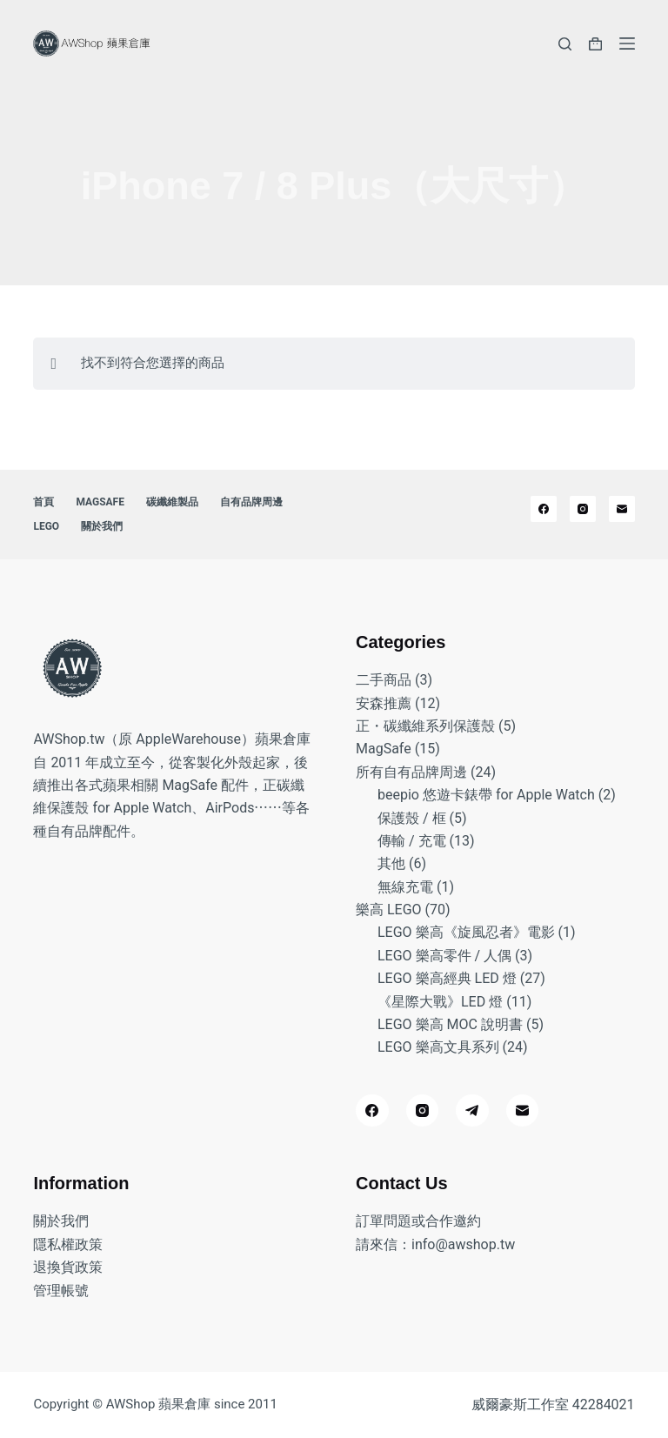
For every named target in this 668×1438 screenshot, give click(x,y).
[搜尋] (564, 43)
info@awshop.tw (463, 1244)
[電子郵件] (622, 509)
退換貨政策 (68, 1267)
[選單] (627, 43)
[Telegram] (472, 1110)
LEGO (46, 526)
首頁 (43, 502)
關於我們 (102, 526)
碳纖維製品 (172, 502)
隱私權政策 (68, 1244)
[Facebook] (544, 509)
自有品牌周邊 (251, 502)
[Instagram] (583, 509)
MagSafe (100, 502)
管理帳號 (61, 1290)
